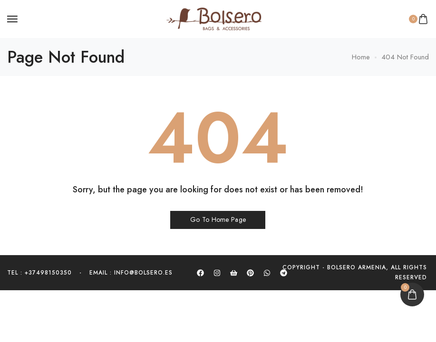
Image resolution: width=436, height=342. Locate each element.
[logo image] (214, 18)
